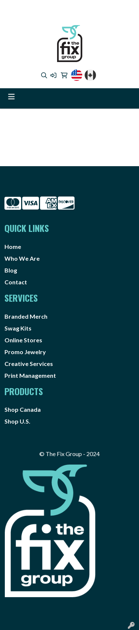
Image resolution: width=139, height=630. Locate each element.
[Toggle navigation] (11, 96)
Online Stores (23, 339)
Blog (10, 270)
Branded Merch (25, 316)
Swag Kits (18, 328)
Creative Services (28, 363)
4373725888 (46, 7)
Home (12, 246)
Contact (15, 281)
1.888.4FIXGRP (86, 7)
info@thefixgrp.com (67, 16)
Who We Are (22, 258)
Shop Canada (22, 409)
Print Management (30, 375)
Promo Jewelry (25, 351)
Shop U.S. (17, 421)
